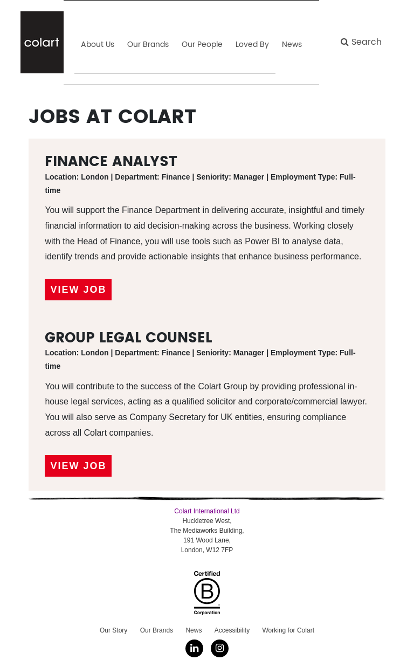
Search (361, 42)
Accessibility (232, 630)
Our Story (113, 630)
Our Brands (156, 630)
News (193, 630)
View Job (78, 289)
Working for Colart (288, 630)
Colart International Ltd (206, 511)
